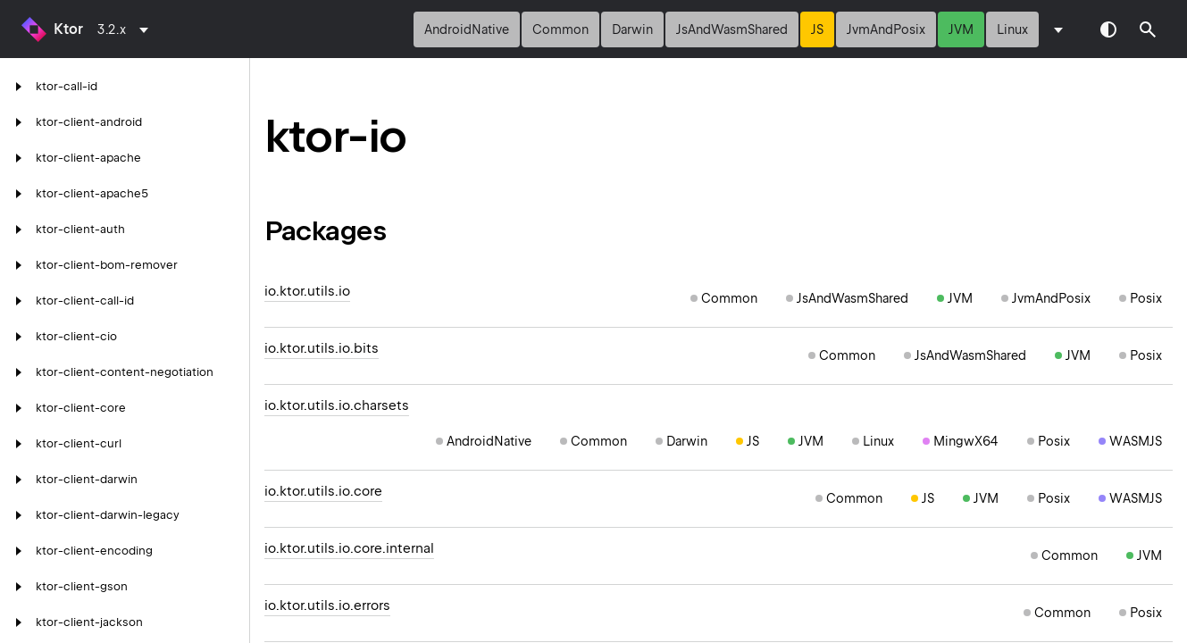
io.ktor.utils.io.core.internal (349, 548)
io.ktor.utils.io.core (323, 491)
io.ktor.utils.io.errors (327, 605)
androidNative (466, 29)
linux (1012, 29)
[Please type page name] (1148, 29)
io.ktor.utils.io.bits (321, 348)
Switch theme (1108, 29)
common (560, 29)
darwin (632, 29)
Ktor (68, 29)
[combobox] (126, 29)
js (817, 29)
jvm (961, 29)
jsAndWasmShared (732, 29)
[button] (1148, 29)
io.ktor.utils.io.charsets (336, 405)
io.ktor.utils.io (307, 291)
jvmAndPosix (886, 29)
